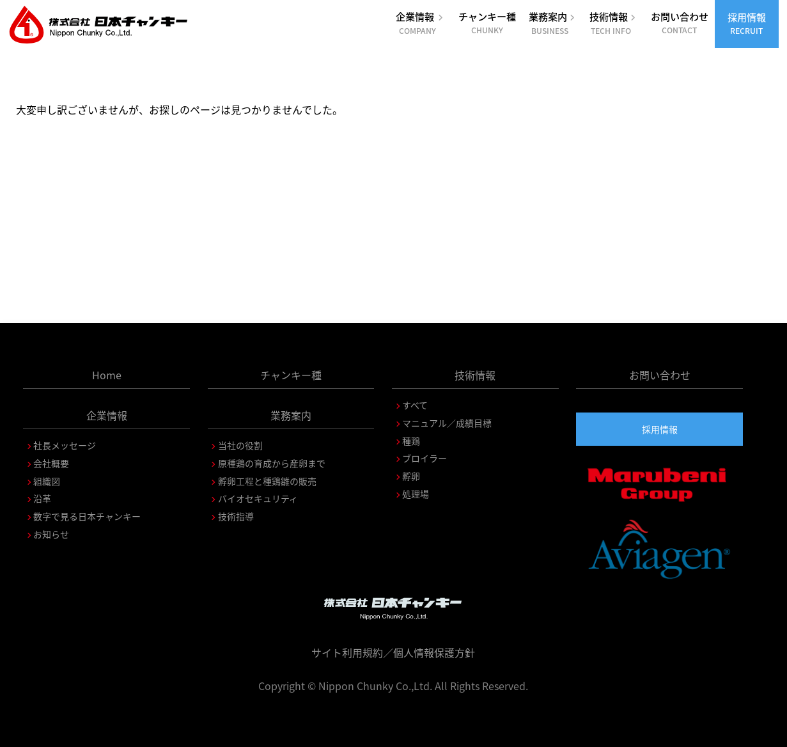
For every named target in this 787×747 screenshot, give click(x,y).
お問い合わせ (679, 22)
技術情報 (613, 22)
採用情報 (747, 23)
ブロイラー (424, 458)
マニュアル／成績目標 (447, 422)
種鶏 (411, 440)
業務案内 (552, 22)
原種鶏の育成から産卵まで (271, 463)
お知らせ (51, 534)
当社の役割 (240, 445)
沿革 (42, 498)
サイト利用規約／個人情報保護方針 (393, 652)
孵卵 (411, 475)
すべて (415, 404)
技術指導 (236, 516)
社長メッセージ (64, 445)
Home (106, 374)
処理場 (415, 493)
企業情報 (420, 22)
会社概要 (51, 463)
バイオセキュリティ (258, 498)
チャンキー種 (487, 22)
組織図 (46, 481)
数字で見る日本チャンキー (87, 516)
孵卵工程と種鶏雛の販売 (267, 481)
